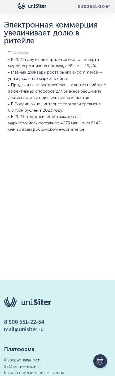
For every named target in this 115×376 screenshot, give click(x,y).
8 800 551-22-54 (94, 6)
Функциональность (23, 360)
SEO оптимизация (21, 366)
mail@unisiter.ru (24, 329)
